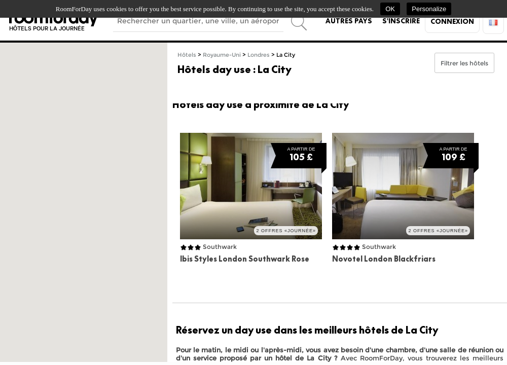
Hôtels (186, 55)
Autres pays (348, 21)
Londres (258, 55)
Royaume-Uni (222, 55)
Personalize (429, 9)
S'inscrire (401, 21)
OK (390, 9)
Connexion (452, 21)
